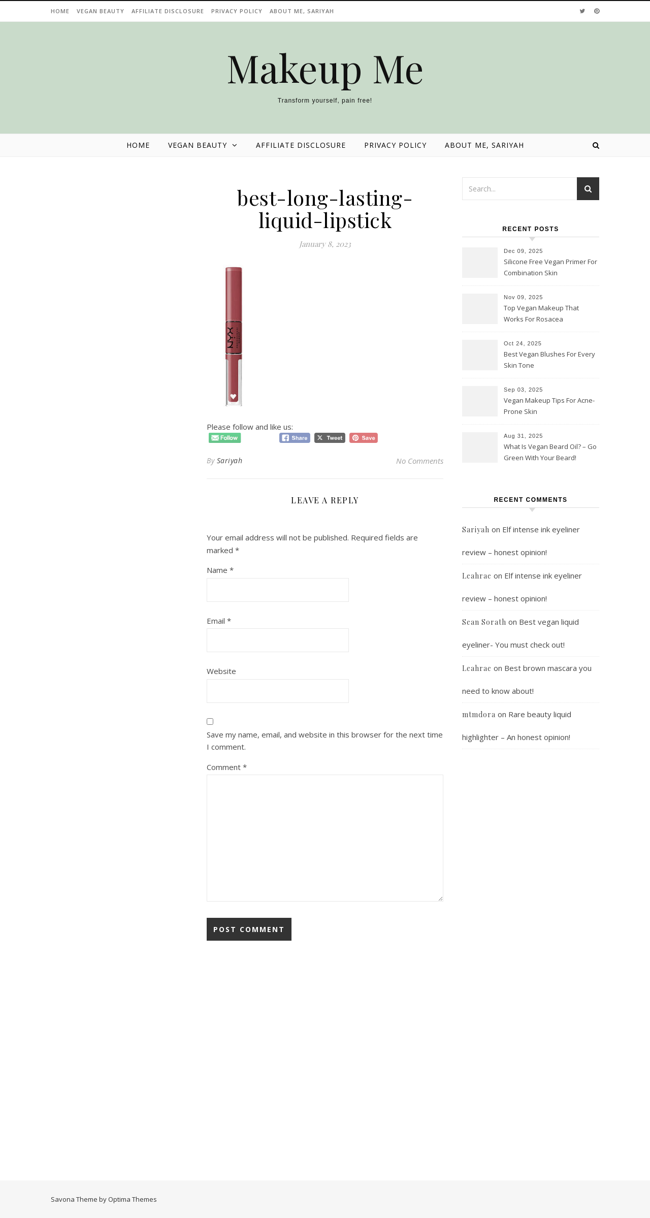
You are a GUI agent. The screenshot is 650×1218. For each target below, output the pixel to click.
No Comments (419, 461)
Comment (227, 767)
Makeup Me (325, 68)
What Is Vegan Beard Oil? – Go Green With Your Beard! (550, 452)
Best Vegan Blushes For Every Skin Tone (549, 359)
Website (221, 671)
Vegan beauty (100, 11)
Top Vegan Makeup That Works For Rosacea (541, 313)
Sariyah (230, 460)
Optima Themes (132, 1199)
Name (220, 570)
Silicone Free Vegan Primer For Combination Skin (550, 267)
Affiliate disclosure (168, 11)
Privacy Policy (237, 11)
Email (219, 621)
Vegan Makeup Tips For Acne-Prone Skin (549, 406)
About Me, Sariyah (302, 11)
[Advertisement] (530, 967)
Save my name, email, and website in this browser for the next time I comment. (325, 740)
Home (60, 11)
